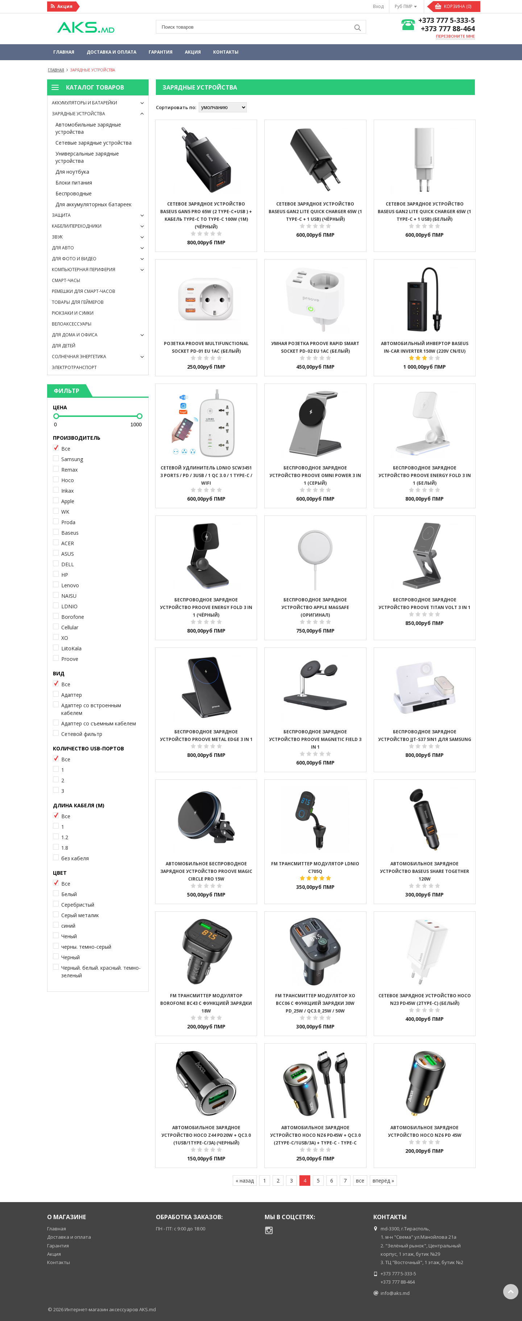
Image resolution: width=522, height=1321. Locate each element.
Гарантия (161, 52)
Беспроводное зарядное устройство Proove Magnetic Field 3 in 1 (315, 739)
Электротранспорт (74, 367)
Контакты (226, 52)
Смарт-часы (66, 280)
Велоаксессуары (71, 324)
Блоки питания (73, 182)
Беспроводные (73, 193)
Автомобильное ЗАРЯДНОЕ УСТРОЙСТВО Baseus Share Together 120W (424, 871)
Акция (193, 52)
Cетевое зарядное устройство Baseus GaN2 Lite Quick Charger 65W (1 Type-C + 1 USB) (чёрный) (315, 211)
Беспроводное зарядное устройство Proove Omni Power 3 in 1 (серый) (315, 475)
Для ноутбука (72, 171)
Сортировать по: (176, 107)
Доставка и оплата (111, 52)
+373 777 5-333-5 (446, 20)
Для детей (63, 346)
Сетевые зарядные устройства (93, 142)
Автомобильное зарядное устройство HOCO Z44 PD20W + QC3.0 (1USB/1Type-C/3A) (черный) (206, 1135)
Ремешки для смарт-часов (83, 291)
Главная (63, 52)
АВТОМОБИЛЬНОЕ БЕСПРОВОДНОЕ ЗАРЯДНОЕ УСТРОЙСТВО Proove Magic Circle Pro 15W (206, 871)
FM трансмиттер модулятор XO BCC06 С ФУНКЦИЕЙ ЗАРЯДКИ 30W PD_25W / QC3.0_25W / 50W (315, 1003)
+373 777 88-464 (448, 29)
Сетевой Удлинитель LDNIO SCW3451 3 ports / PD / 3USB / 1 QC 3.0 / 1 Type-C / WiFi (206, 475)
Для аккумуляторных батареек (93, 204)
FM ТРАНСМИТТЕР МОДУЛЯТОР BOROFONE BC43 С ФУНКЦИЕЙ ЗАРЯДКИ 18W (206, 1003)
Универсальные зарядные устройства (87, 157)
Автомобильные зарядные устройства (88, 128)
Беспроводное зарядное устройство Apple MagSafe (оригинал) (315, 607)
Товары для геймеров (78, 302)
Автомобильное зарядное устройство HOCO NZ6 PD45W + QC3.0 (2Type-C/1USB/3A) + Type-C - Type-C (315, 1135)
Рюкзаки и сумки (73, 313)
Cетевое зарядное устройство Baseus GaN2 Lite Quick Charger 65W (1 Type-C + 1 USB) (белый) (424, 211)
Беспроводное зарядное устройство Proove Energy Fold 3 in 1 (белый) (424, 475)
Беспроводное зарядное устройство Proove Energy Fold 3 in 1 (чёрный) (206, 607)
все (360, 1180)
